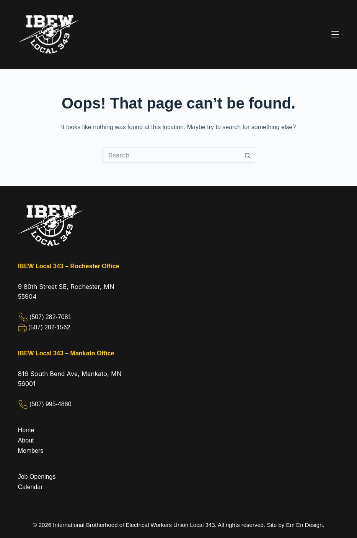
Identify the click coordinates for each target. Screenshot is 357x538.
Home (26, 430)
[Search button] (247, 155)
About (26, 440)
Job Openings (37, 476)
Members (31, 450)
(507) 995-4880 (50, 404)
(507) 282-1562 (49, 327)
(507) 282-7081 (50, 317)
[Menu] (335, 34)
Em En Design (304, 525)
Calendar (30, 487)
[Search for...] (171, 155)
